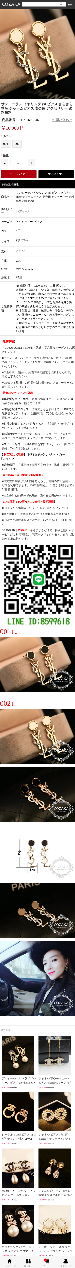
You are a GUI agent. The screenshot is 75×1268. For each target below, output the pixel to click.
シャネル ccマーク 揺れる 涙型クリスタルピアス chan (55, 1173)
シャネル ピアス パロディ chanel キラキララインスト (54, 1116)
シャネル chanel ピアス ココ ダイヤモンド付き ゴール (19, 1116)
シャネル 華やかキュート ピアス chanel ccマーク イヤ (55, 1060)
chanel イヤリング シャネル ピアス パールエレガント (18, 1173)
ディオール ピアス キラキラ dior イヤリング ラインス (55, 1229)
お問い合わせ (62, 120)
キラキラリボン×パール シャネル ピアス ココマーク (18, 1229)
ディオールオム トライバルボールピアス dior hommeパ (19, 1060)
